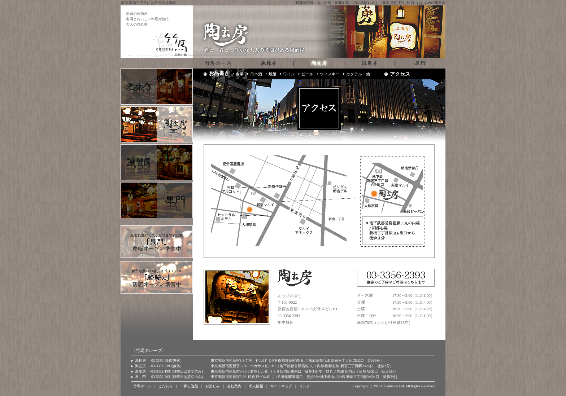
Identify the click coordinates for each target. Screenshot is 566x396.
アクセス (400, 74)
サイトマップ (281, 386)
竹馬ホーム (142, 386)
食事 (240, 74)
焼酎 (273, 74)
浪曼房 (140, 371)
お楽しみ (212, 386)
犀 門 (140, 377)
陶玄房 (140, 366)
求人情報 (256, 386)
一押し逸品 (189, 386)
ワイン (289, 74)
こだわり (165, 386)
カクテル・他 (358, 74)
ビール (307, 74)
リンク (304, 386)
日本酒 (256, 74)
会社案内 (234, 386)
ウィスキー (330, 74)
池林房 (140, 360)
